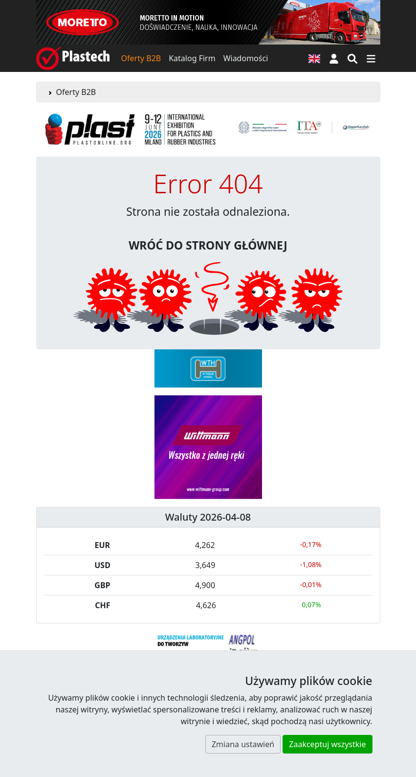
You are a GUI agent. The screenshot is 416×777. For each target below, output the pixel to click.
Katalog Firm (192, 58)
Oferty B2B (141, 58)
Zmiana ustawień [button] (243, 744)
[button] (334, 58)
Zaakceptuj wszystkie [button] (327, 744)
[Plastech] (72, 58)
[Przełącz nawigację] (371, 58)
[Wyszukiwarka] (352, 58)
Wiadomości (245, 58)
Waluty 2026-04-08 (208, 517)
